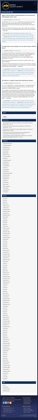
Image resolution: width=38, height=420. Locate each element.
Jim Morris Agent (23, 105)
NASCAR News (6, 175)
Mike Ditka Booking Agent (16, 74)
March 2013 (5, 293)
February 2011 (6, 339)
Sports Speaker (21, 40)
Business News (6, 154)
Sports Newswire (14, 4)
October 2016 (6, 213)
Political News (6, 178)
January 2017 (6, 207)
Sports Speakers (29, 35)
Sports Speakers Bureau (13, 75)
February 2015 (6, 250)
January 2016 (6, 230)
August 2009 (5, 373)
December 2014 (6, 254)
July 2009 (5, 375)
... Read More (5, 30)
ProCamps (5, 180)
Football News (23, 69)
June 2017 (5, 198)
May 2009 (5, 378)
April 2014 (5, 269)
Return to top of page (3, 415)
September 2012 (6, 304)
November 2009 (6, 367)
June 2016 (5, 220)
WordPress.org (6, 390)
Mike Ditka (20, 57)
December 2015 (6, 231)
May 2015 (5, 244)
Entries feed (5, 387)
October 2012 (6, 302)
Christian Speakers (7, 160)
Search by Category (28, 409)
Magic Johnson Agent (18, 38)
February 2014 (6, 272)
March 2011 (5, 337)
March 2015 (5, 248)
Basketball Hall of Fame (27, 36)
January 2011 (6, 341)
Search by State (27, 412)
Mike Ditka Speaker (27, 74)
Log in (4, 385)
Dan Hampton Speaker (19, 72)
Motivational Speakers (13, 35)
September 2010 (6, 348)
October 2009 (6, 369)
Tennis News (5, 188)
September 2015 (6, 237)
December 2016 (6, 209)
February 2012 (6, 317)
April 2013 (5, 291)
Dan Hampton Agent (27, 70)
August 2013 (5, 283)
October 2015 (6, 235)
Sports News (22, 35)
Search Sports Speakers (29, 410)
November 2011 (6, 322)
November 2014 (6, 256)
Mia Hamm (5, 412)
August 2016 (5, 216)
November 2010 (6, 345)
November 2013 (6, 278)
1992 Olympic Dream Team (16, 36)
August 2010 (5, 350)
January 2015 (6, 252)
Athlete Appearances (15, 33)
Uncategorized (6, 189)
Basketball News (24, 33)
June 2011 (5, 332)
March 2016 (5, 226)
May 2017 (5, 200)
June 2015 (5, 243)
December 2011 (6, 321)
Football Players (27, 402)
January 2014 (6, 274)
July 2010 (5, 352)
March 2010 (5, 360)
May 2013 (5, 289)
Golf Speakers (6, 169)
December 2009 (6, 365)
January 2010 (6, 363)
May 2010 (5, 356)
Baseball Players (27, 399)
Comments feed (6, 388)
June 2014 (5, 265)
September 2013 (6, 282)
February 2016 (6, 228)
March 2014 (5, 270)
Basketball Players (27, 401)
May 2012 (5, 311)
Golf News (5, 167)
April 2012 (5, 313)
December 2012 (6, 298)
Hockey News (6, 171)
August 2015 (5, 239)
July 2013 (5, 285)
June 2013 (5, 287)
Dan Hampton (10, 58)
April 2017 (5, 202)
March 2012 (5, 315)
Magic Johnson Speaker (11, 40)
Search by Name (27, 408)
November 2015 (6, 233)
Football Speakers (29, 72)
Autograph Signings (7, 145)
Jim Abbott (4, 85)
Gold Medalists (6, 165)
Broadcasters (6, 152)
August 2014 (5, 261)
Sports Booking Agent (12, 107)
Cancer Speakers (6, 156)
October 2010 (6, 347)
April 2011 (5, 335)
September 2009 (6, 371)
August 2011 (5, 328)
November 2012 (6, 300)
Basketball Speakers (7, 38)
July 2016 (5, 218)
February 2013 (6, 295)
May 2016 (5, 222)
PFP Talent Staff (16, 19)
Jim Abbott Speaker (14, 105)
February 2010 (6, 361)
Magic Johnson (14, 22)
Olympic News (6, 177)
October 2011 (6, 324)
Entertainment (6, 162)
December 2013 (6, 276)
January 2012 (6, 319)
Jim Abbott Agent (15, 104)
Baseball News (23, 100)
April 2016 (5, 224)
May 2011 (5, 334)
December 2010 (6, 343)
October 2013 (6, 280)
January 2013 (6, 296)
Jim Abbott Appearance (24, 104)
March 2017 (5, 204)
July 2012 (5, 308)
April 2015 (5, 246)
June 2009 (5, 376)
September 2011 (6, 326)
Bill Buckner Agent (27, 102)
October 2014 (6, 257)
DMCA (35, 415)
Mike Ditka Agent (6, 74)
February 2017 (6, 205)
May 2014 (5, 267)
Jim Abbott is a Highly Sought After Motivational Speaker (17, 80)
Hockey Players (27, 403)
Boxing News (6, 150)
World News (5, 191)
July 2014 (5, 263)
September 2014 (6, 259)
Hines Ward (5, 410)
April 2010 (5, 358)
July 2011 (5, 330)
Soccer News (6, 182)
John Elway (5, 409)
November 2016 (6, 211)
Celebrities (5, 158)
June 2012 (5, 309)
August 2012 (5, 306)
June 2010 (5, 354)
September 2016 (6, 215)
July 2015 (5, 241)
